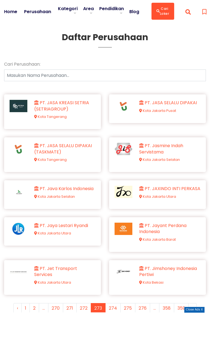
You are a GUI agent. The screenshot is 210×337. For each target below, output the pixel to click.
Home (10, 12)
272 (84, 308)
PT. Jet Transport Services (55, 272)
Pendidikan (111, 8)
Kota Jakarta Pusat (157, 110)
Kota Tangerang (50, 116)
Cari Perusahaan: (22, 64)
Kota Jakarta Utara (157, 196)
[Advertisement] (105, 324)
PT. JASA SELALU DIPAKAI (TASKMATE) (63, 149)
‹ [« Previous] (17, 308)
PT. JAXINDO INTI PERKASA (169, 189)
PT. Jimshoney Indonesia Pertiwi (168, 272)
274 (113, 308)
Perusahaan (37, 12)
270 (56, 308)
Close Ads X (194, 309)
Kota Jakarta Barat (157, 239)
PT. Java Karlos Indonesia (64, 189)
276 (143, 308)
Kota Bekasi (151, 282)
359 (181, 308)
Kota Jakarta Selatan (159, 159)
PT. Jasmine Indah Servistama (161, 149)
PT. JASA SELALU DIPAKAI (168, 103)
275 (128, 308)
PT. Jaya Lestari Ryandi (61, 226)
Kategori (68, 8)
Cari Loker (162, 11)
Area (88, 8)
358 (167, 308)
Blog (134, 12)
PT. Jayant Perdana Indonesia (162, 229)
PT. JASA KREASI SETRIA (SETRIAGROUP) (61, 106)
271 (69, 308)
